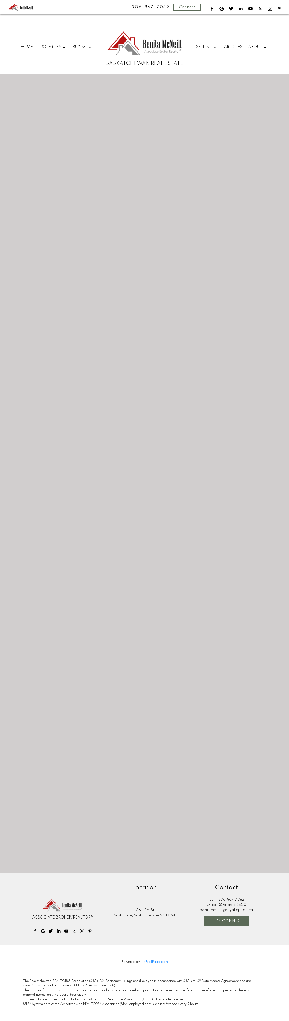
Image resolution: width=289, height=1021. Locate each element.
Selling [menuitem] (204, 47)
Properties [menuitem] (49, 47)
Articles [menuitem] (233, 47)
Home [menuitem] (26, 47)
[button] (212, 9)
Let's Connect (226, 921)
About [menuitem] (255, 47)
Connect (187, 7)
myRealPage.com (154, 962)
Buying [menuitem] (80, 47)
